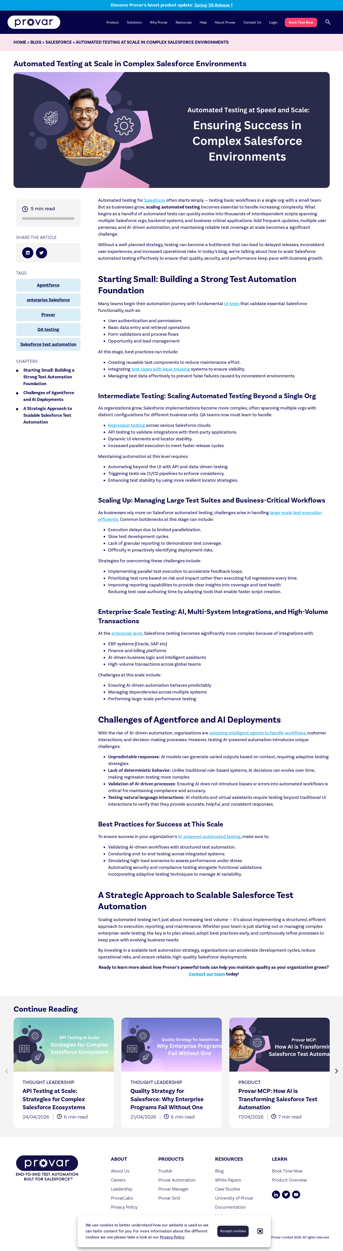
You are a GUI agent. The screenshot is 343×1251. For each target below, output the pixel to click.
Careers (118, 1180)
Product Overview (289, 1180)
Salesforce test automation (48, 344)
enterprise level (126, 633)
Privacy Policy (172, 1237)
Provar (48, 315)
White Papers (228, 1180)
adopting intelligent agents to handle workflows (257, 733)
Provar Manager (173, 1189)
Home (20, 42)
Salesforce (58, 42)
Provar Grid (169, 1198)
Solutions (134, 22)
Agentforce (48, 285)
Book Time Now (301, 22)
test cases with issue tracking (160, 369)
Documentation (230, 1207)
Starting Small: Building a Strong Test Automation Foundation (49, 377)
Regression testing (126, 425)
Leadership (121, 1189)
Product (112, 22)
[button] (260, 1231)
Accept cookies (233, 1231)
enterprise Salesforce (48, 300)
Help (203, 22)
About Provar (225, 22)
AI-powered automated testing (209, 837)
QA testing (48, 329)
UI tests (231, 304)
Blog (35, 42)
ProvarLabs (122, 1198)
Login (273, 22)
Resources (184, 22)
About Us (120, 1170)
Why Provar (159, 22)
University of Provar (234, 1198)
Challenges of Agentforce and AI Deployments (48, 396)
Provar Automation (176, 1180)
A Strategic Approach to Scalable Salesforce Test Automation (47, 415)
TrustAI (165, 1170)
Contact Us (252, 22)
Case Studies (227, 1189)
